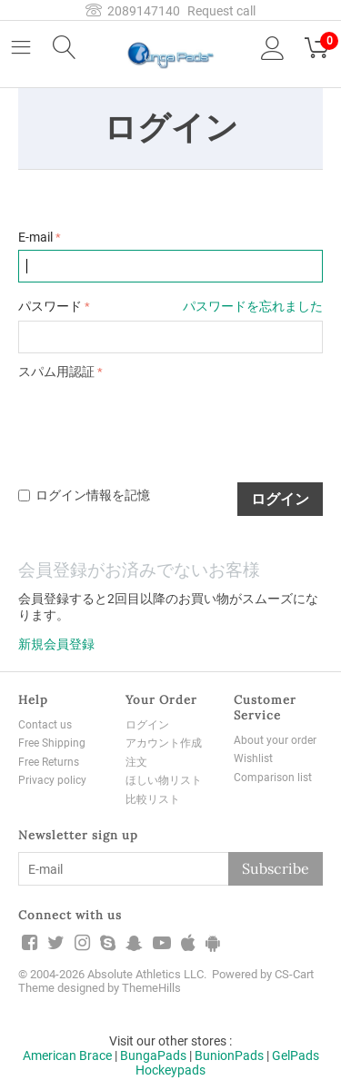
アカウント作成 (163, 743)
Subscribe (275, 868)
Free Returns (48, 762)
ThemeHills (151, 988)
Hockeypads (170, 1070)
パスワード (50, 306)
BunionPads (229, 1055)
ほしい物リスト (163, 780)
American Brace (67, 1055)
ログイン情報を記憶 (84, 495)
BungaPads (153, 1055)
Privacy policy (52, 780)
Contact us (45, 724)
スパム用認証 (56, 371)
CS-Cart (294, 974)
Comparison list (273, 777)
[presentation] (156, 420)
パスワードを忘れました (253, 306)
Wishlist (253, 758)
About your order (275, 740)
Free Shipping (51, 743)
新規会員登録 (56, 644)
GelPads (295, 1055)
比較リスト (152, 799)
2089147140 (132, 11)
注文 (136, 762)
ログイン (280, 499)
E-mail (35, 237)
